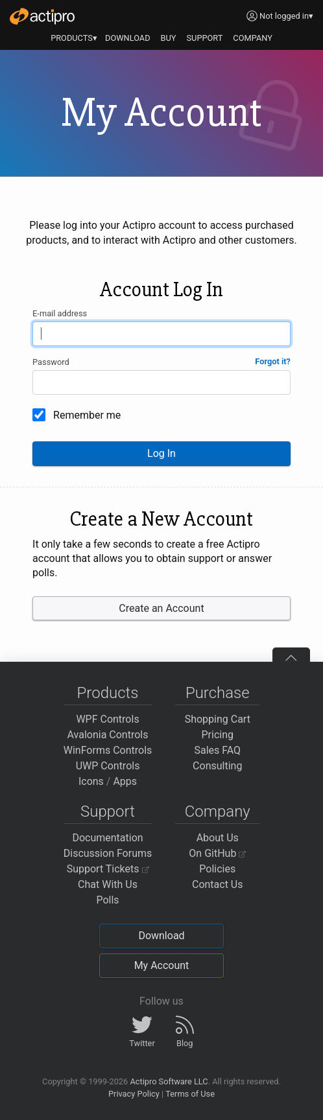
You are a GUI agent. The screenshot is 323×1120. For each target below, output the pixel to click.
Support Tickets (108, 869)
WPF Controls (107, 719)
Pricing (218, 735)
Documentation (107, 838)
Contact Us (217, 884)
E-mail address (59, 313)
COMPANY (252, 38)
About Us (218, 838)
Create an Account (161, 608)
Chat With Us (108, 884)
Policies (217, 869)
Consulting (217, 766)
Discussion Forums (108, 853)
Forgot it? (273, 361)
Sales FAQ (217, 750)
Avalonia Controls (108, 735)
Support (107, 811)
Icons (91, 781)
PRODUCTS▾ (74, 38)
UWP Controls (108, 766)
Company (217, 811)
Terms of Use (190, 1094)
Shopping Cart (217, 719)
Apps (125, 781)
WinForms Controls (108, 750)
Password (50, 362)
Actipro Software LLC (169, 1081)
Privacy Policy (134, 1094)
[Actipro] (42, 16)
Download (161, 935)
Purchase (217, 693)
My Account (161, 965)
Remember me (87, 415)
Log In (161, 453)
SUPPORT (205, 38)
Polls (107, 900)
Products (108, 693)
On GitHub (217, 853)
